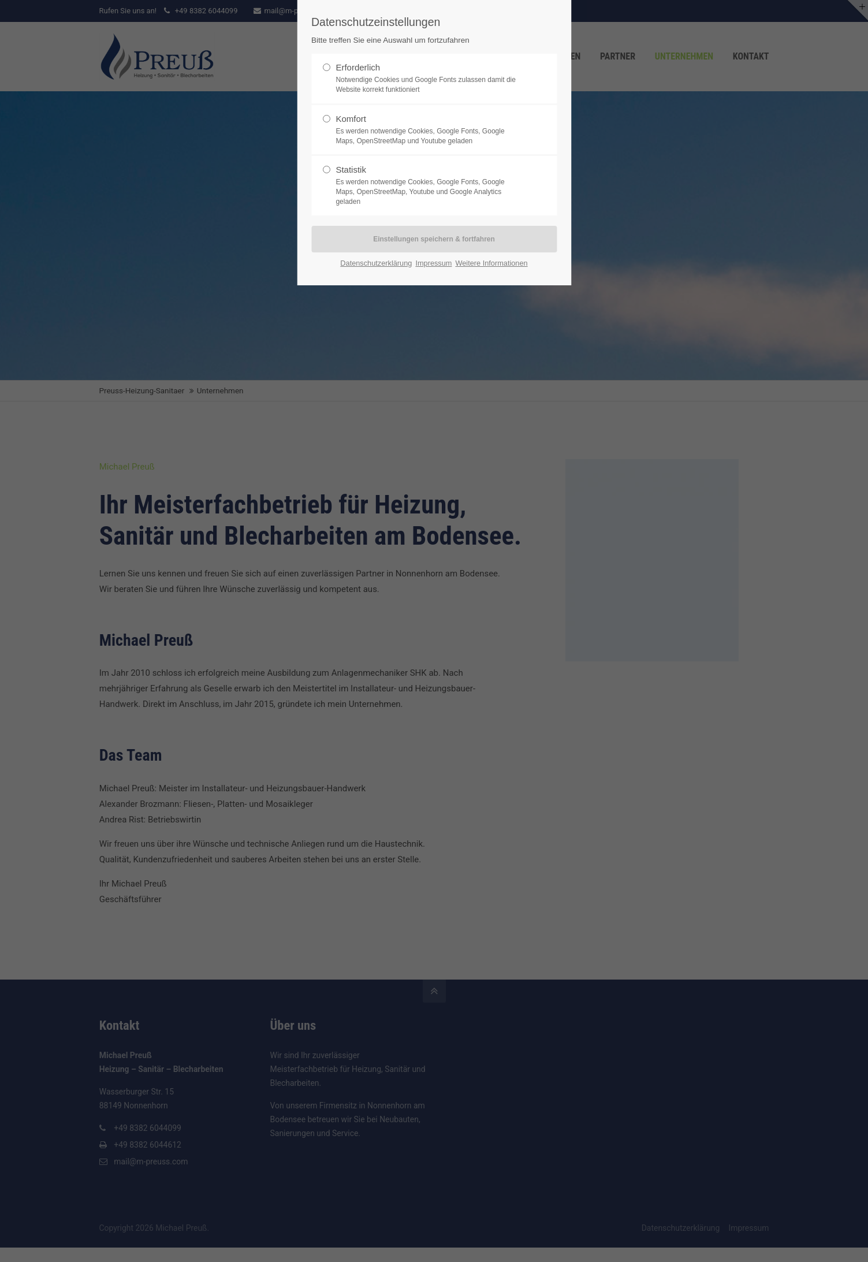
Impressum (433, 263)
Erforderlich (429, 78)
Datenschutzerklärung (376, 263)
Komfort (429, 130)
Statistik (429, 185)
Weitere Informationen (491, 263)
